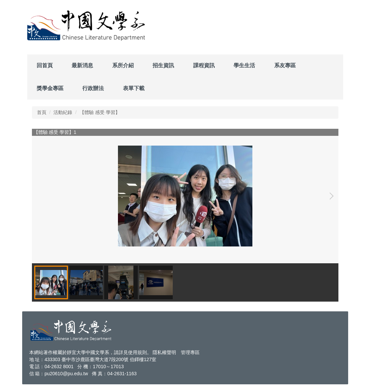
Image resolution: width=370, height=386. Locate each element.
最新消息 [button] (82, 65)
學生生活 (244, 65)
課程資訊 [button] (204, 65)
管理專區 (190, 352)
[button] (330, 196)
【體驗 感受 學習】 (100, 112)
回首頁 (45, 65)
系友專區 (285, 65)
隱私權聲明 (164, 352)
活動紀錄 (62, 112)
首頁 (41, 112)
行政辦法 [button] (93, 88)
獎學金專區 (50, 88)
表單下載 (134, 88)
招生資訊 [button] (163, 65)
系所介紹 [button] (123, 65)
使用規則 (137, 352)
